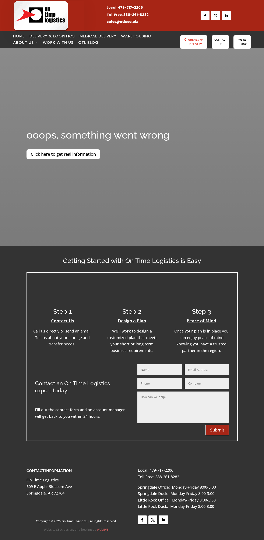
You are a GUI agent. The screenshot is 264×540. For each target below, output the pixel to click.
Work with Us (58, 43)
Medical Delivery (98, 37)
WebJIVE (103, 530)
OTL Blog (88, 43)
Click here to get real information (63, 154)
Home (19, 37)
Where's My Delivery (195, 42)
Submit (217, 430)
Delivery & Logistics (52, 37)
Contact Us (220, 42)
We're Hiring (242, 42)
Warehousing (136, 37)
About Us (23, 43)
